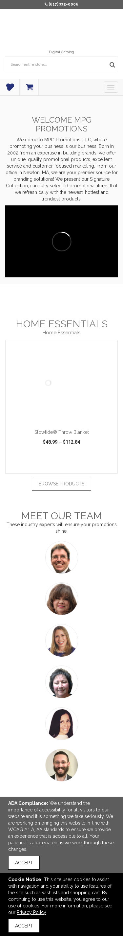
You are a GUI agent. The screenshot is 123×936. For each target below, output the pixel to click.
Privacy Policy (31, 912)
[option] (61, 407)
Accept (24, 862)
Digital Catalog (61, 52)
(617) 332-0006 (63, 4)
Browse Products (61, 483)
